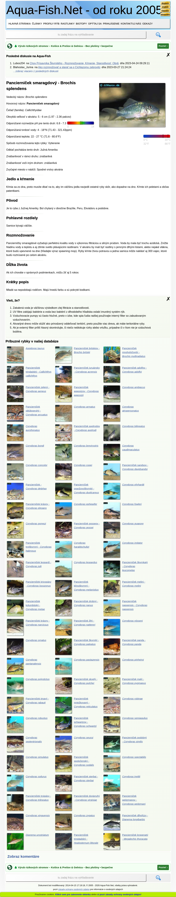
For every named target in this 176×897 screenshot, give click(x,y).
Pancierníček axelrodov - (75, 433)
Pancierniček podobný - (125, 747)
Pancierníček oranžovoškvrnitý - (75, 492)
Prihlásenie (111, 23)
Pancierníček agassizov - (76, 394)
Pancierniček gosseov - (77, 531)
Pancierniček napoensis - (125, 609)
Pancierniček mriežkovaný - (77, 708)
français (165, 11)
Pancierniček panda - (125, 649)
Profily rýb (51, 23)
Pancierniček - (27, 492)
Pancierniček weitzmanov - (125, 806)
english (164, 7)
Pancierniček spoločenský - (75, 766)
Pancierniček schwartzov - (76, 727)
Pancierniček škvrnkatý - (125, 570)
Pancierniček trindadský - (29, 374)
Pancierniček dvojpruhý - (76, 806)
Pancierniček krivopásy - (29, 590)
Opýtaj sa (95, 23)
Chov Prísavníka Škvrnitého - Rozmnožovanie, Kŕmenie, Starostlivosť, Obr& (74, 63)
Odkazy (147, 23)
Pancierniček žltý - (76, 629)
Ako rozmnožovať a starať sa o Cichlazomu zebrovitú (69, 67)
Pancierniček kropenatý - (125, 845)
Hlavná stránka (19, 23)
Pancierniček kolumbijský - (26, 609)
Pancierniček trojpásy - (29, 806)
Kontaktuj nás (131, 23)
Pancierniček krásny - (29, 511)
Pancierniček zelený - (29, 394)
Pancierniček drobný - (77, 609)
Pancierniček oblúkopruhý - (28, 413)
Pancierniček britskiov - (77, 354)
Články (37, 23)
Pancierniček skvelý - (77, 688)
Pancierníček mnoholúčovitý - (125, 354)
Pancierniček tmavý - (28, 708)
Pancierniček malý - (125, 688)
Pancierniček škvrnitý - (77, 649)
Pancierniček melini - (125, 590)
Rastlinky (68, 23)
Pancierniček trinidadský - (77, 845)
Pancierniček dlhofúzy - (125, 825)
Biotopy (81, 23)
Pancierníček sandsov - (125, 472)
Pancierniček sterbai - (77, 786)
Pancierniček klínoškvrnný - (72, 590)
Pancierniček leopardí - (29, 570)
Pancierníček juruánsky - (76, 374)
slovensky (165, 15)
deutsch (165, 3)
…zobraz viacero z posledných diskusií (36, 71)
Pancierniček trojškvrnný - (28, 551)
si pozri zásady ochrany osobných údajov (119, 894)
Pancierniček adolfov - (125, 374)
